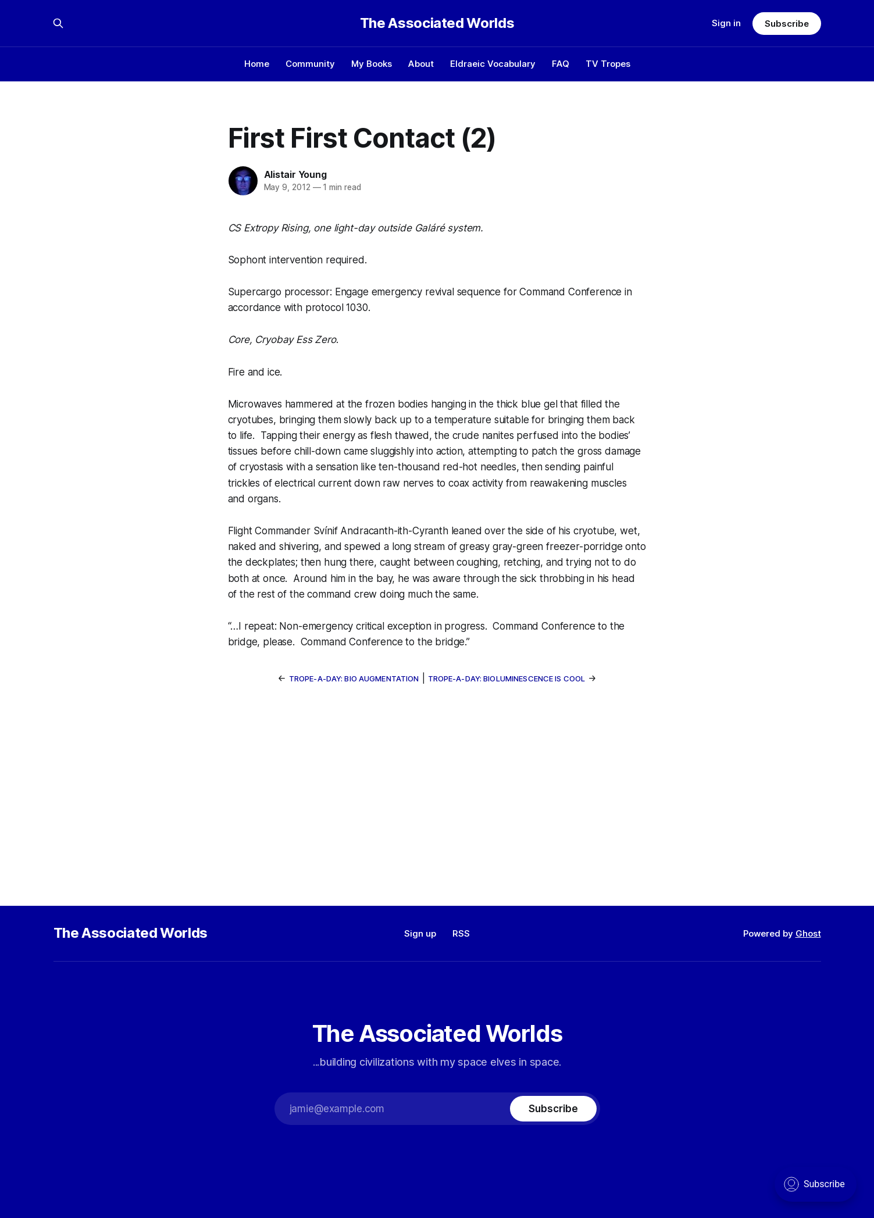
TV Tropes (608, 63)
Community (310, 63)
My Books (371, 63)
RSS (461, 933)
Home (256, 63)
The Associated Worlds (437, 23)
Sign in (726, 22)
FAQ (560, 63)
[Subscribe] (553, 1108)
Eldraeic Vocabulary (493, 63)
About (421, 63)
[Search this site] (58, 23)
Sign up (420, 933)
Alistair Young (295, 174)
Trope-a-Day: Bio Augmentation (354, 678)
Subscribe (786, 23)
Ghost (808, 933)
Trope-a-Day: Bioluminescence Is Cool (507, 678)
